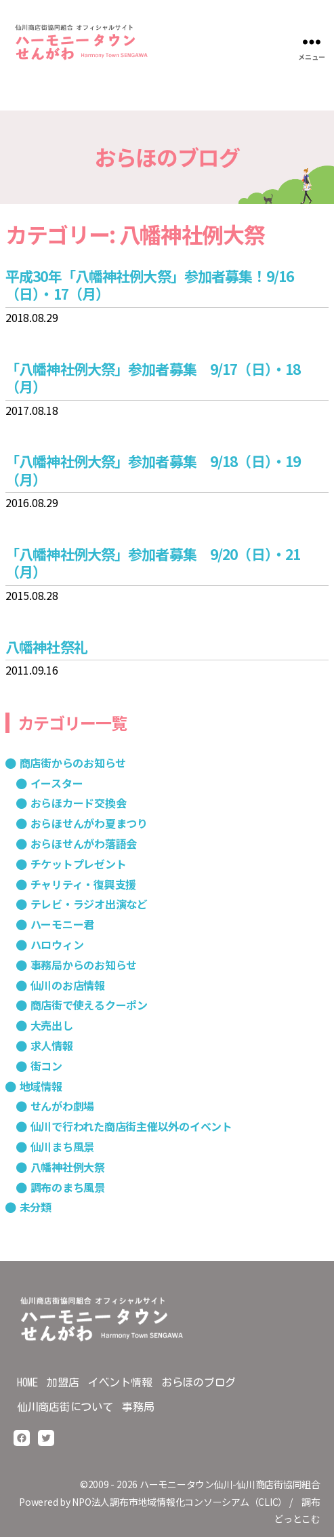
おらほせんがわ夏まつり (89, 823)
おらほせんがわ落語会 (84, 843)
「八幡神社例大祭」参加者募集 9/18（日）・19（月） (152, 470)
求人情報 (51, 1045)
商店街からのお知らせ (73, 763)
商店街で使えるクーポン (89, 1005)
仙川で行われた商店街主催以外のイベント (131, 1126)
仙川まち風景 (62, 1146)
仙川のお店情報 (67, 985)
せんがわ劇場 (62, 1106)
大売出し (51, 1025)
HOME (27, 1382)
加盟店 (63, 1382)
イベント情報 (120, 1382)
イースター (56, 783)
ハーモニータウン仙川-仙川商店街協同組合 (230, 1484)
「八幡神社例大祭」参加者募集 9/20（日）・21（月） (152, 563)
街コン (46, 1066)
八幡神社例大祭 (67, 1167)
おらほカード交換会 (78, 803)
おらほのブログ (198, 1382)
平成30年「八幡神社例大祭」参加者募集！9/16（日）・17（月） (149, 285)
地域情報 (41, 1086)
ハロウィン (57, 944)
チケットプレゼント (78, 864)
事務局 (138, 1406)
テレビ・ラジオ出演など (89, 904)
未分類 (35, 1207)
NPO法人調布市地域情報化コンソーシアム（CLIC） (179, 1502)
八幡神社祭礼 (46, 647)
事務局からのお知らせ (84, 965)
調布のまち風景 (67, 1187)
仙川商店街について (65, 1406)
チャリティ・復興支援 (83, 884)
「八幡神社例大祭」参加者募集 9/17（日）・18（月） (152, 378)
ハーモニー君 (62, 924)
